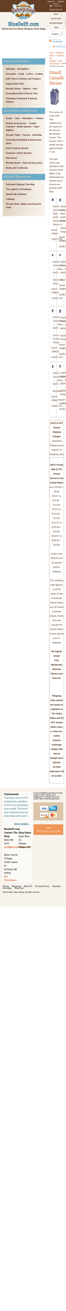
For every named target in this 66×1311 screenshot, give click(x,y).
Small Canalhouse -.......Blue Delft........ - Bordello (53, 381)
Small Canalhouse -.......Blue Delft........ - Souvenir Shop (53, 272)
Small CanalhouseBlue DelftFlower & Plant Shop (61, 219)
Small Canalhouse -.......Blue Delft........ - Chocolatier (61, 270)
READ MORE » (21, 824)
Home (51, 53)
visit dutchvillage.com (48, 829)
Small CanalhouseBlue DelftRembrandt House (53, 215)
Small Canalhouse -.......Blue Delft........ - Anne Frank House (53, 330)
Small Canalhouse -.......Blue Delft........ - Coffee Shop (61, 383)
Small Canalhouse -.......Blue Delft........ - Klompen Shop (61, 328)
